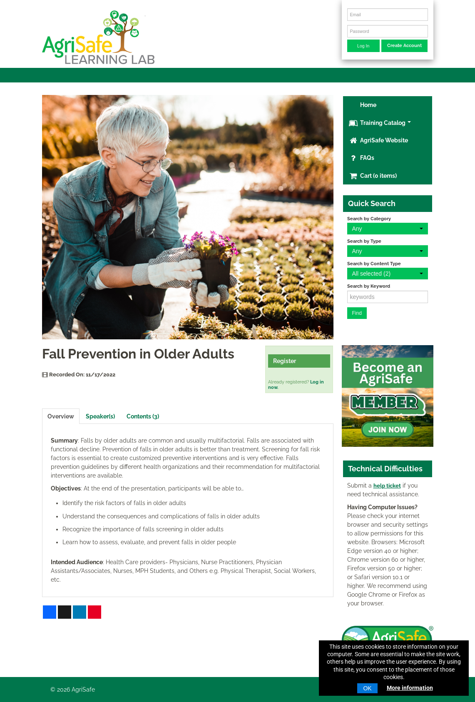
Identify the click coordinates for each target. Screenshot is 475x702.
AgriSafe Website (378, 140)
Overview (60, 416)
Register (284, 361)
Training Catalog (380, 122)
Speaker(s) (100, 416)
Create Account (404, 45)
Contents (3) (143, 416)
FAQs (361, 157)
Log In (363, 45)
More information (410, 688)
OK (367, 688)
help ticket (387, 486)
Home (367, 105)
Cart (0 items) (373, 175)
